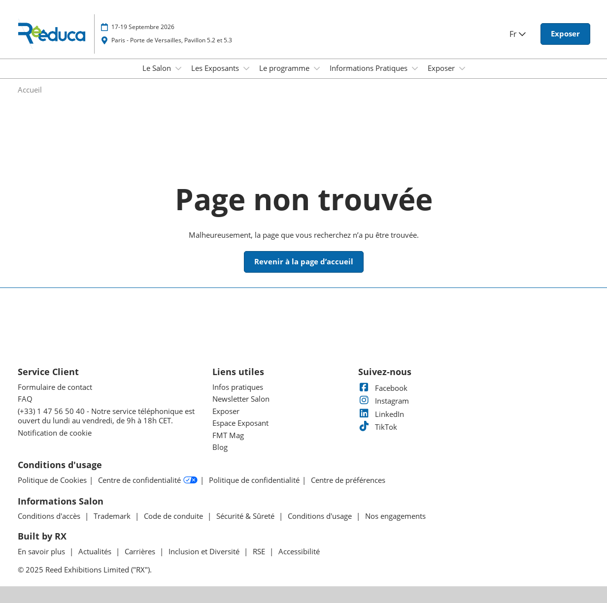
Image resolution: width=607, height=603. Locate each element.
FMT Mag (228, 435)
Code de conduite (174, 516)
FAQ (25, 399)
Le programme (285, 68)
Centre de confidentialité (148, 480)
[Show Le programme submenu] (317, 68)
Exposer (442, 68)
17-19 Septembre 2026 (142, 27)
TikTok (377, 427)
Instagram (383, 401)
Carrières (141, 551)
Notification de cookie (55, 433)
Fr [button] (517, 34)
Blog (220, 447)
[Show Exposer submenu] (462, 68)
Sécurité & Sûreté (246, 516)
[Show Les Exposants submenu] (246, 68)
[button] (565, 34)
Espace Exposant (240, 423)
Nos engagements (395, 516)
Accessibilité (299, 551)
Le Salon (157, 68)
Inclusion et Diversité (205, 551)
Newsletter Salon (241, 399)
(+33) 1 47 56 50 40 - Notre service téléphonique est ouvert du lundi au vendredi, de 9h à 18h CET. (106, 416)
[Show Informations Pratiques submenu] (415, 68)
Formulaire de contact (55, 387)
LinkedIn (381, 414)
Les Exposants (216, 68)
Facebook (382, 388)
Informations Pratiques (369, 68)
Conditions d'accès (50, 516)
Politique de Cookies (52, 480)
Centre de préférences (348, 480)
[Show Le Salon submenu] (178, 68)
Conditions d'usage (321, 516)
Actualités (95, 551)
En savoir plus (42, 551)
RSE (260, 551)
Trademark (113, 516)
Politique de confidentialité (254, 480)
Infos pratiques (237, 387)
